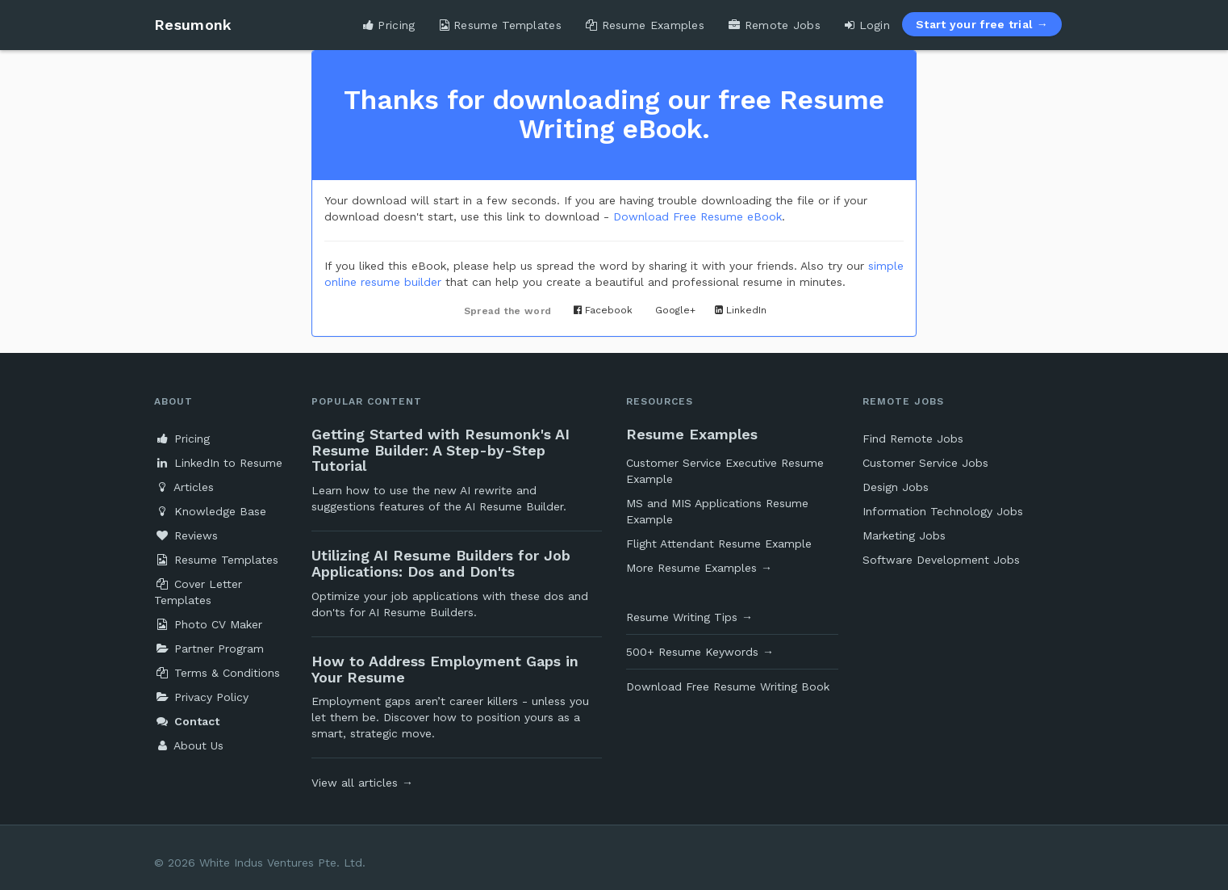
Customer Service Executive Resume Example (725, 470)
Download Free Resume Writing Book (727, 686)
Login (867, 25)
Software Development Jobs (941, 559)
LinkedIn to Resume (218, 462)
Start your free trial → (982, 24)
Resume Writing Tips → (689, 617)
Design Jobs (896, 487)
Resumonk (193, 24)
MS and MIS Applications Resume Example (717, 511)
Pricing (389, 25)
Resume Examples (645, 25)
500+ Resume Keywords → (700, 651)
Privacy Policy (201, 697)
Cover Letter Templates (198, 592)
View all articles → (362, 782)
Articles (184, 487)
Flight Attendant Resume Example (719, 543)
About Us (188, 745)
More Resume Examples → (699, 567)
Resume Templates (501, 25)
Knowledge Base (210, 511)
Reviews (186, 535)
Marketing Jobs (904, 535)
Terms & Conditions (217, 672)
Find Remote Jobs (913, 438)
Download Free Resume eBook (697, 216)
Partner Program (209, 648)
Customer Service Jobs (925, 462)
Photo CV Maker (208, 624)
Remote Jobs (775, 25)
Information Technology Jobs (943, 511)
